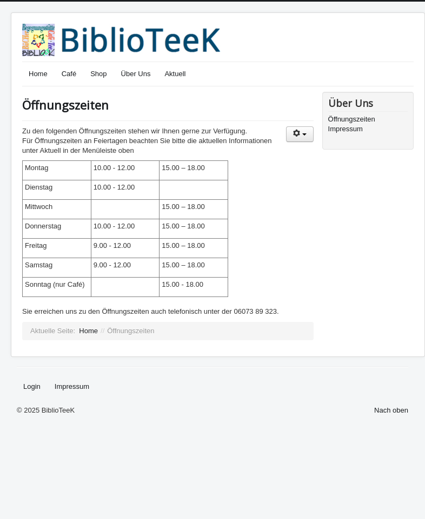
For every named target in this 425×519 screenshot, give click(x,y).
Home (38, 74)
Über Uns (136, 74)
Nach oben (391, 410)
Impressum (345, 129)
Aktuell (174, 74)
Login (32, 386)
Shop (98, 74)
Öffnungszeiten (65, 105)
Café (69, 74)
